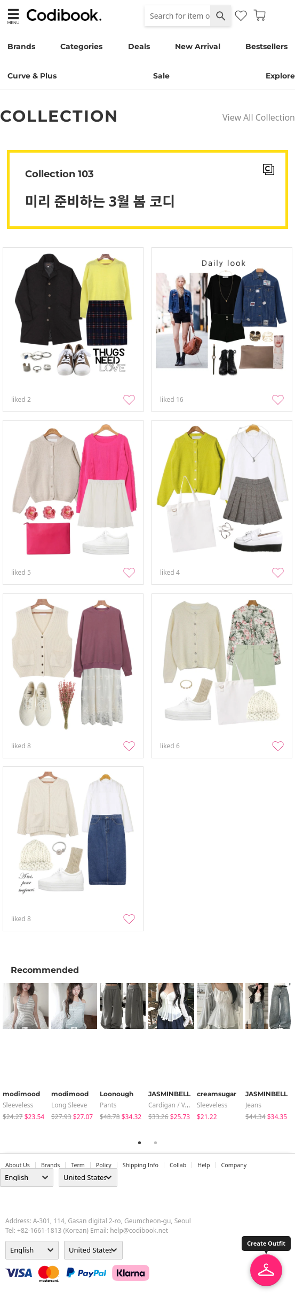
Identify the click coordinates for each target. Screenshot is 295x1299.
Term (78, 1165)
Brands (21, 46)
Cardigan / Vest (171, 1105)
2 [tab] (155, 1142)
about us (17, 1165)
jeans (253, 1105)
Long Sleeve (69, 1105)
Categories (81, 46)
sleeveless (18, 1105)
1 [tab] (139, 1142)
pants (108, 1105)
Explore (280, 76)
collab (178, 1165)
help (203, 1165)
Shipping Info (140, 1165)
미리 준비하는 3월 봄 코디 (100, 201)
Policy (103, 1165)
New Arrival (197, 46)
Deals (139, 46)
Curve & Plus (32, 76)
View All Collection (258, 117)
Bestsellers (266, 46)
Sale (161, 76)
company (233, 1165)
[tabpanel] (27, 1052)
